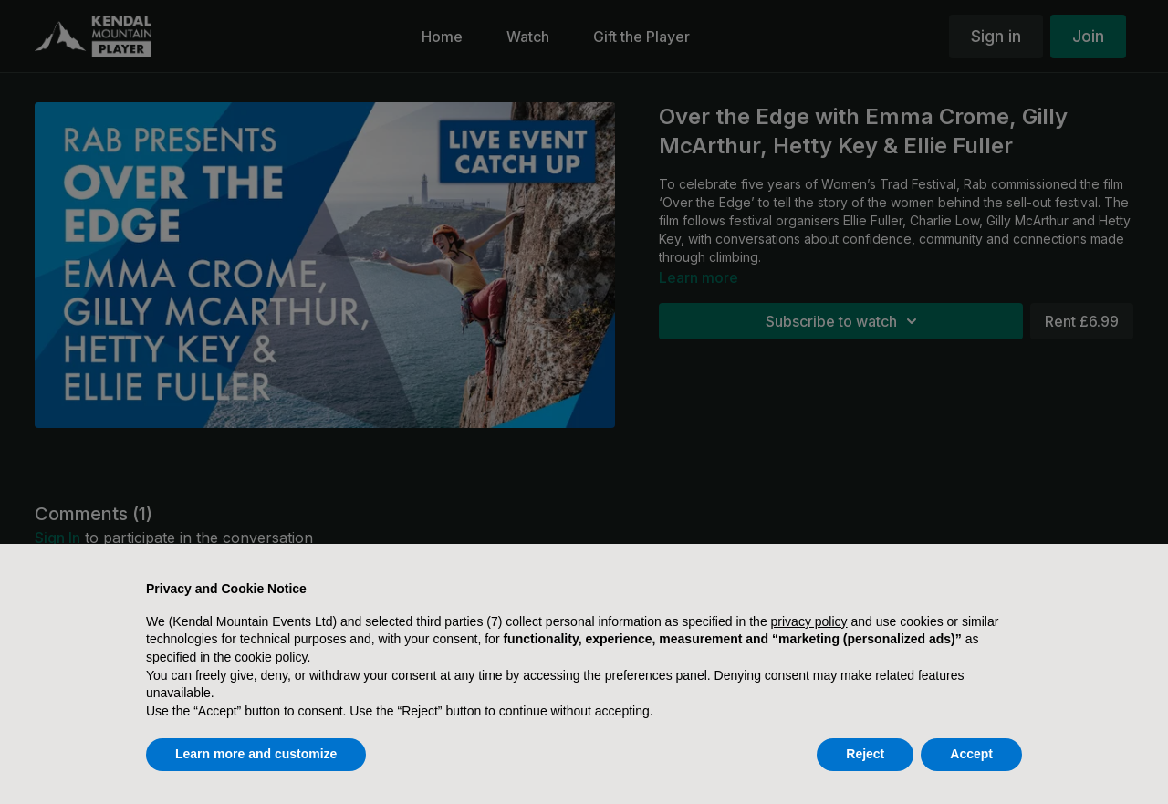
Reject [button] (865, 754)
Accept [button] (971, 754)
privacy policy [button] (809, 621)
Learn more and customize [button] (256, 754)
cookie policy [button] (271, 657)
